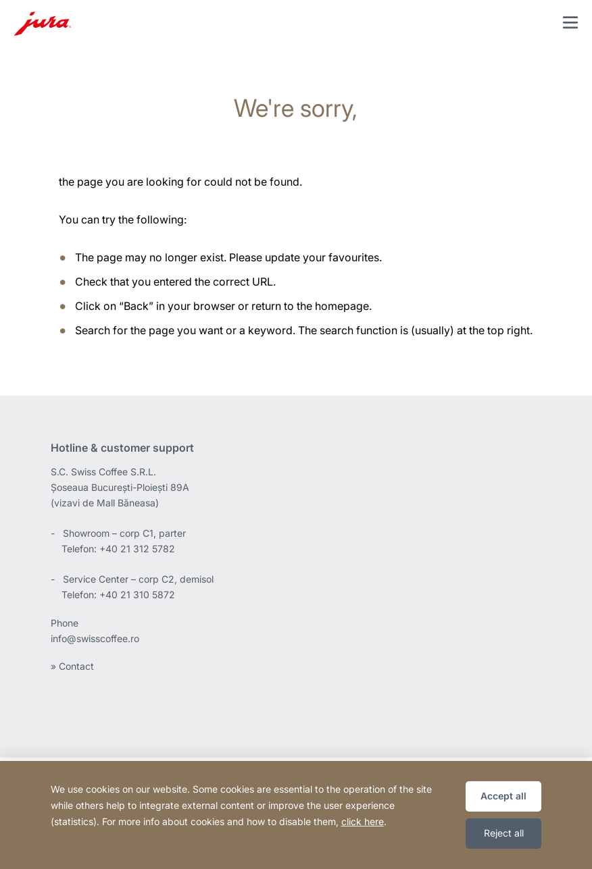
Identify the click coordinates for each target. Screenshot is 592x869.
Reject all (504, 833)
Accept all (503, 795)
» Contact (72, 666)
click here (362, 821)
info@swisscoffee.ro (95, 638)
